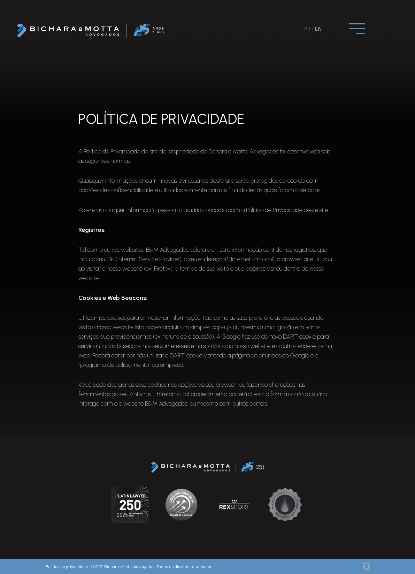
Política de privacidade (67, 566)
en (318, 28)
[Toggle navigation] (357, 28)
